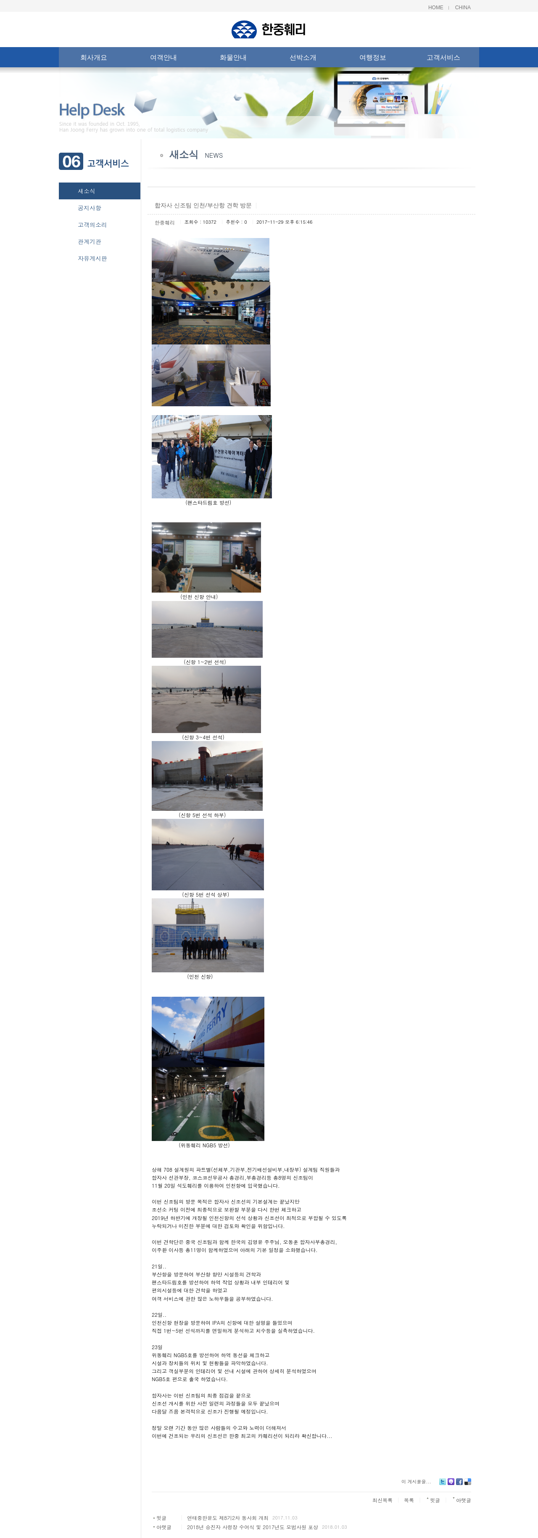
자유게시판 (92, 258)
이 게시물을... (416, 1481)
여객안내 (163, 59)
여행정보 (372, 59)
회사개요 (93, 59)
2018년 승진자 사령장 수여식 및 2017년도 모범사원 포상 (252, 1526)
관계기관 (89, 241)
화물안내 (233, 59)
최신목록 (382, 1500)
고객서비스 (443, 59)
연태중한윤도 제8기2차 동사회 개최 (228, 1517)
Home (435, 8)
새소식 (86, 191)
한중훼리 (165, 222)
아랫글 (163, 1526)
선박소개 (303, 59)
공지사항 (89, 208)
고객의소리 (92, 224)
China (463, 8)
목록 (409, 1500)
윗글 (161, 1517)
